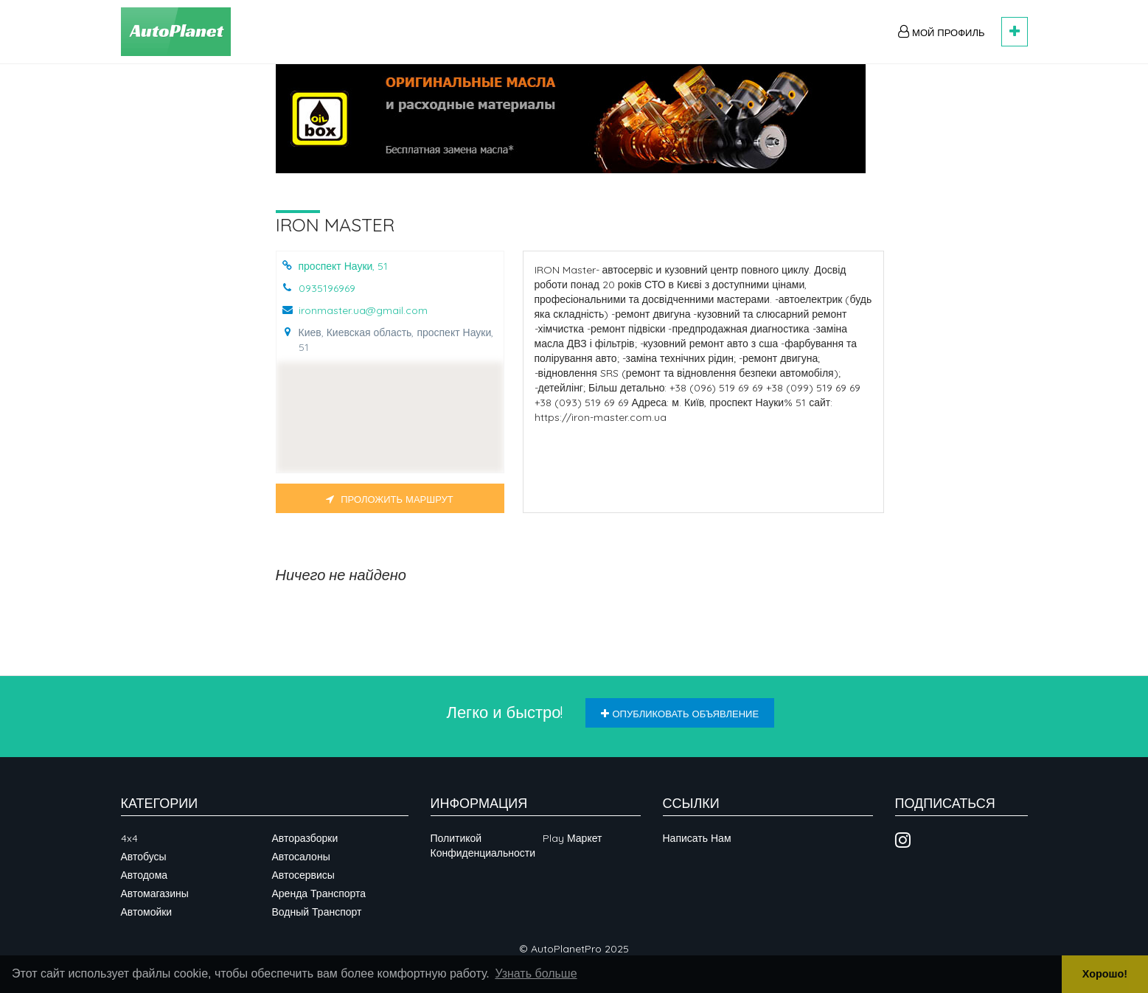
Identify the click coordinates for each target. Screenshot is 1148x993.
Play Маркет (572, 838)
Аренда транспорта (319, 893)
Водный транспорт (317, 912)
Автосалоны (301, 856)
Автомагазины (155, 893)
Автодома (144, 875)
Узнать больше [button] (536, 973)
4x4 (129, 838)
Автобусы (144, 856)
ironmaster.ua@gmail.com (363, 310)
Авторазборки (305, 838)
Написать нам (697, 838)
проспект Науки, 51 (344, 266)
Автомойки (147, 912)
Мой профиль (941, 31)
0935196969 (327, 288)
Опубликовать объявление (680, 714)
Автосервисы (303, 875)
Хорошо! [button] (1104, 974)
